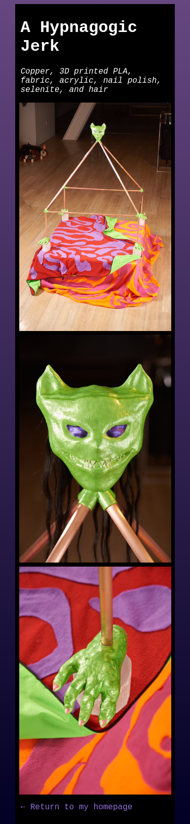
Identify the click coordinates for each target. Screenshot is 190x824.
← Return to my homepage (77, 807)
